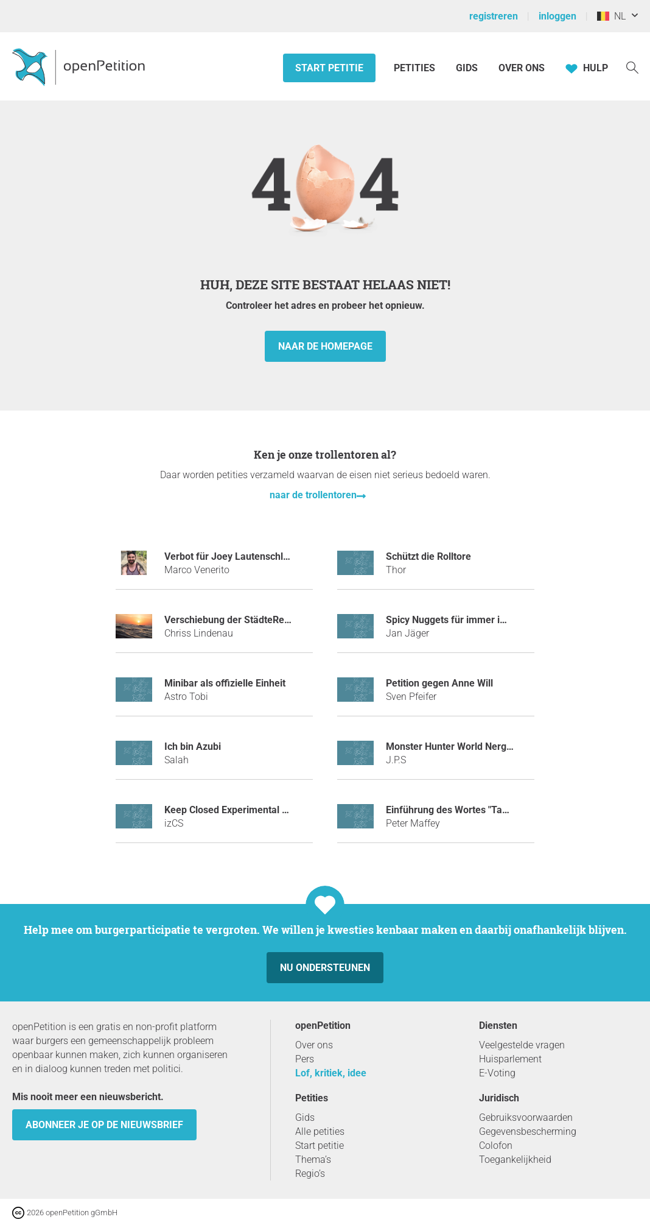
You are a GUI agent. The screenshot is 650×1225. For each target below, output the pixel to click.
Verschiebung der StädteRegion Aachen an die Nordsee (286, 620)
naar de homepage (325, 346)
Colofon (495, 1145)
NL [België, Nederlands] (611, 16)
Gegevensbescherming (527, 1131)
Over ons (521, 68)
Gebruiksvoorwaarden (526, 1117)
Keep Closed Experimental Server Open (250, 810)
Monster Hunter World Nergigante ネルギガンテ (490, 746)
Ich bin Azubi (192, 746)
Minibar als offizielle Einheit (224, 683)
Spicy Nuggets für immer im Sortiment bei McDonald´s (505, 620)
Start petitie (329, 68)
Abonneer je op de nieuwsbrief (104, 1125)
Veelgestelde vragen (522, 1045)
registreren (493, 16)
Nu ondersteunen (325, 967)
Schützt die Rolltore (428, 556)
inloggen (557, 16)
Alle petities (319, 1131)
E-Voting (497, 1073)
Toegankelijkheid (515, 1159)
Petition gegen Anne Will (439, 683)
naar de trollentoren (313, 495)
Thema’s (313, 1159)
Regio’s (310, 1173)
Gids (467, 68)
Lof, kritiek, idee (330, 1073)
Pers (304, 1059)
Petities (416, 68)
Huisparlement (510, 1059)
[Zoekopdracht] (632, 67)
